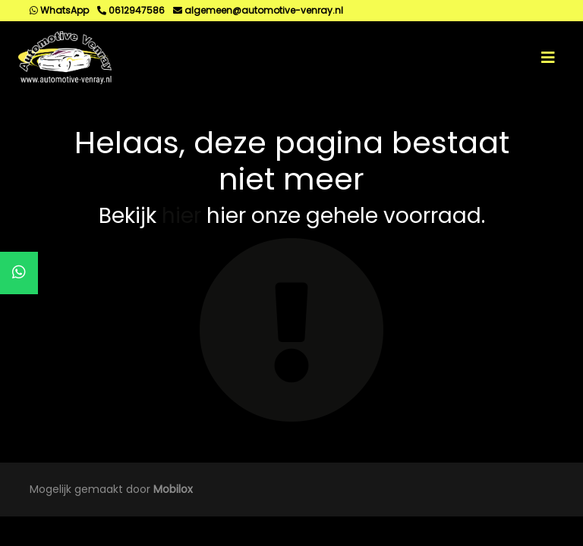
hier (181, 216)
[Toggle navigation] (548, 57)
